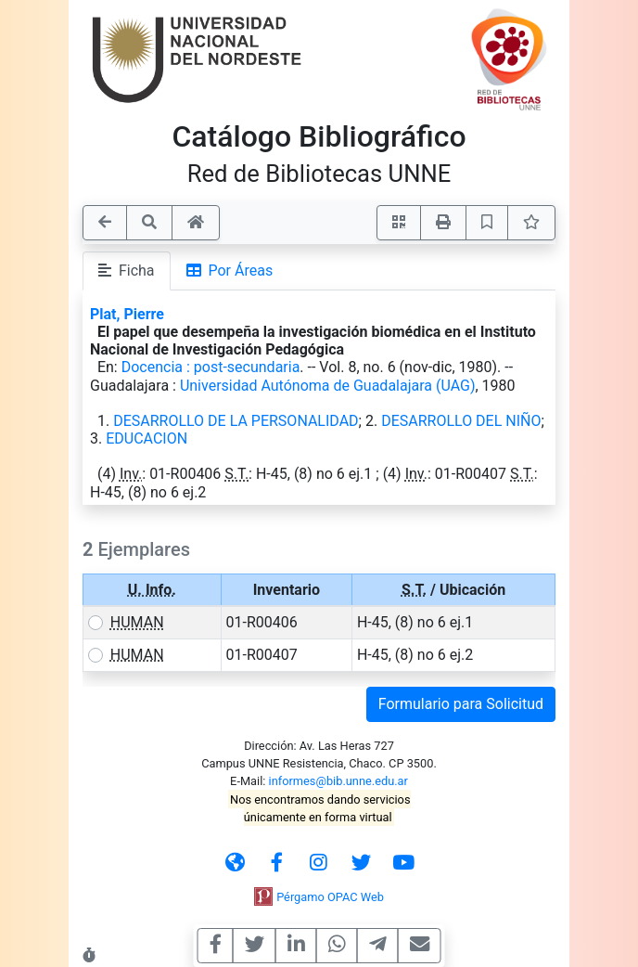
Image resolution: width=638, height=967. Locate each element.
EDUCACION (146, 438)
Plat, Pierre (127, 314)
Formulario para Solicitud (460, 704)
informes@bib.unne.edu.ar (338, 781)
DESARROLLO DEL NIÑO (461, 421)
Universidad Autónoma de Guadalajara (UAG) (328, 385)
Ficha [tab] (126, 270)
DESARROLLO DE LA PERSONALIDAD (235, 421)
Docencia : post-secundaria (210, 367)
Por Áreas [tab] (230, 270)
